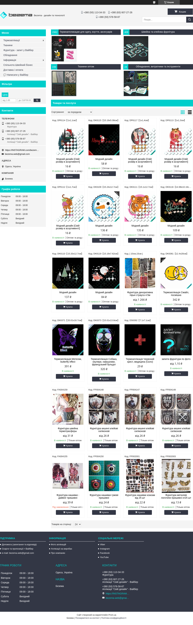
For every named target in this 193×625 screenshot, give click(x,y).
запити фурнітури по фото (176, 359)
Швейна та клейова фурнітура (158, 31)
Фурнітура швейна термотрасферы (68, 429)
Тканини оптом (86, 66)
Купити (69, 176)
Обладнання (10, 55)
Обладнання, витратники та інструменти (158, 66)
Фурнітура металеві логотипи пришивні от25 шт (176, 496)
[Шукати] (189, 20)
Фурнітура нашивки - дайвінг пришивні (68, 496)
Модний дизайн (103, 159)
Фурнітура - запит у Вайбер (18, 50)
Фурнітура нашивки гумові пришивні (104, 496)
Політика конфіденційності (113, 618)
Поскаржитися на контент (87, 618)
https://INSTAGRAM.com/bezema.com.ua (22, 150)
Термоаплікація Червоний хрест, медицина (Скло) (140, 360)
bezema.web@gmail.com (17, 154)
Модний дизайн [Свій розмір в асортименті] (68, 160)
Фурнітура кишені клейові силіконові (104, 429)
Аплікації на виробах (61, 548)
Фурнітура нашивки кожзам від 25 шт (140, 496)
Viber (102, 544)
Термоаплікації (11, 40)
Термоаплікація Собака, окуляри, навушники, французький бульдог (104, 362)
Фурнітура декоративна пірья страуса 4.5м (140, 293)
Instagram (105, 548)
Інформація (9, 60)
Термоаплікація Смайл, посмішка (176, 293)
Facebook (105, 553)
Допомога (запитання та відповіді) (19, 544)
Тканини (7, 45)
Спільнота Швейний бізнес (18, 65)
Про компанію (58, 553)
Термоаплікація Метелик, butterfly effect (68, 360)
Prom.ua (112, 615)
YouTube (104, 557)
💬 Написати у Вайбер (15, 74)
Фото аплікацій (58, 544)
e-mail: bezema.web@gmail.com (18, 553)
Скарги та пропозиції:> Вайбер (17, 548)
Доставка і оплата (13, 70)
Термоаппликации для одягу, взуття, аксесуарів (86, 31)
